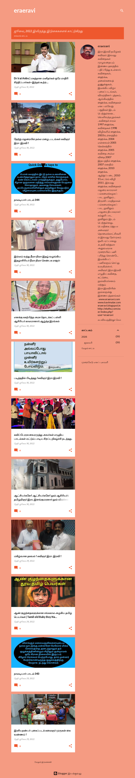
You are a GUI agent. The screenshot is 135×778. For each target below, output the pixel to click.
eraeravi (24, 10)
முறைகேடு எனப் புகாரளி (94, 362)
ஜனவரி (88, 342)
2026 (84, 336)
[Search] (122, 11)
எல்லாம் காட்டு (20, 36)
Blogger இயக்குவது (67, 773)
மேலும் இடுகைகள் (43, 762)
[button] (70, 94)
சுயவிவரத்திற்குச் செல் (109, 319)
